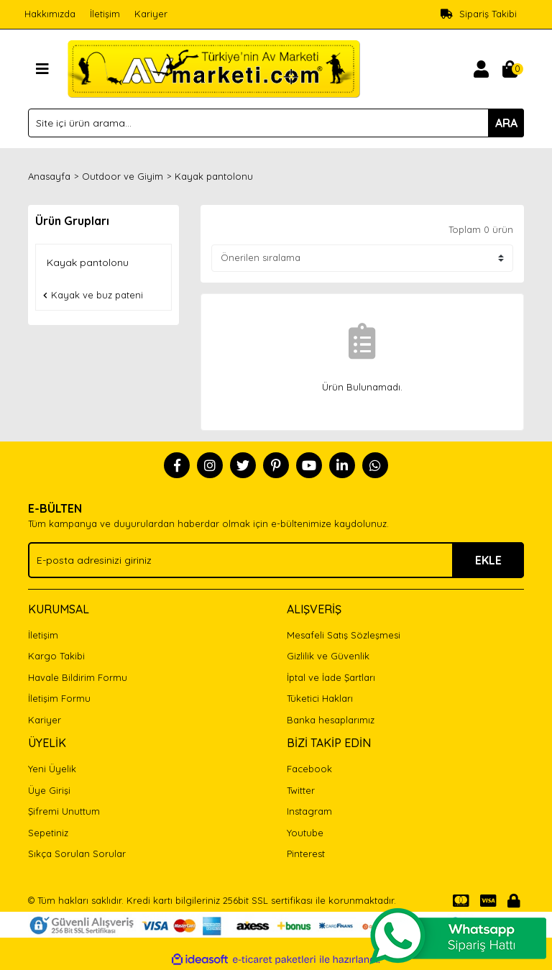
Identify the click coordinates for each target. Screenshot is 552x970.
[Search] (276, 123)
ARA (506, 123)
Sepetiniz (48, 832)
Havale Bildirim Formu (77, 677)
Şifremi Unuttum (64, 811)
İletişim (105, 13)
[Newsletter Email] (276, 560)
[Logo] (214, 67)
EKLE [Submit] (488, 560)
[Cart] (509, 69)
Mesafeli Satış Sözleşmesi (343, 635)
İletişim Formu (59, 698)
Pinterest (306, 853)
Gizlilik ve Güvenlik (328, 656)
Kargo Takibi (56, 656)
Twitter (301, 790)
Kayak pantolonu (214, 176)
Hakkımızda (49, 13)
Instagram (309, 811)
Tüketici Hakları (320, 698)
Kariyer (150, 13)
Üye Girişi (49, 790)
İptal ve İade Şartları (331, 677)
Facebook (309, 768)
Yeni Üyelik (52, 768)
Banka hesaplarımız (330, 720)
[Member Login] (480, 69)
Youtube (305, 832)
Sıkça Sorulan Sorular (77, 853)
